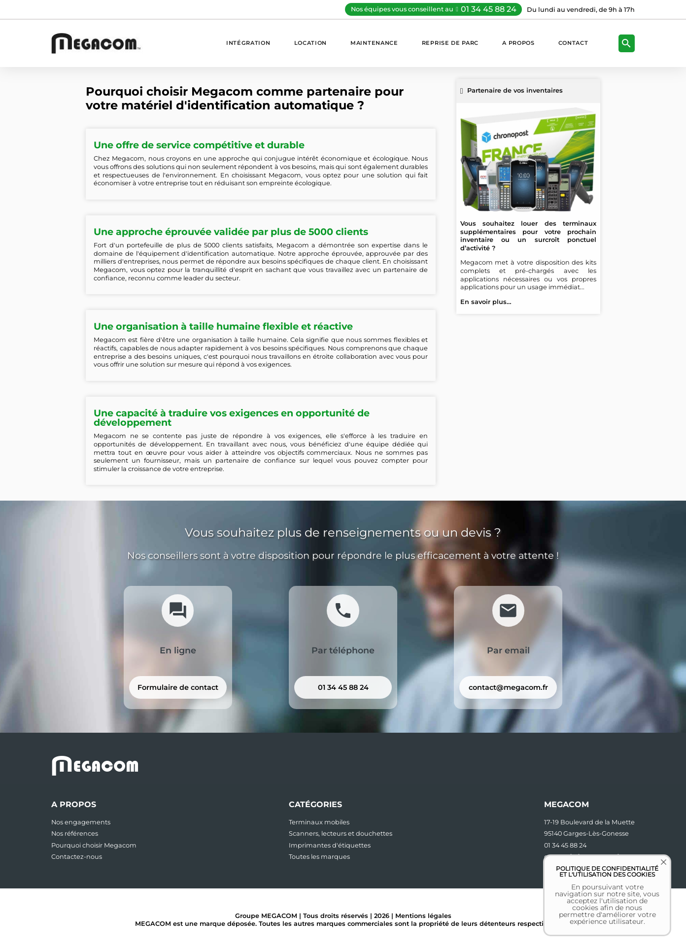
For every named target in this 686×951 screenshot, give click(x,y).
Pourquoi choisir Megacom (94, 845)
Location (310, 42)
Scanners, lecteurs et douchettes (340, 833)
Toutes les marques (319, 856)
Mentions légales (423, 915)
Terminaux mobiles (319, 822)
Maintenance (374, 42)
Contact (573, 42)
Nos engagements (80, 822)
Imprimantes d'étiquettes (330, 845)
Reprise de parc (450, 42)
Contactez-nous (76, 856)
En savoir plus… (486, 302)
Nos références (74, 833)
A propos (518, 42)
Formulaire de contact (177, 687)
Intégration (248, 42)
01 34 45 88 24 (488, 9)
